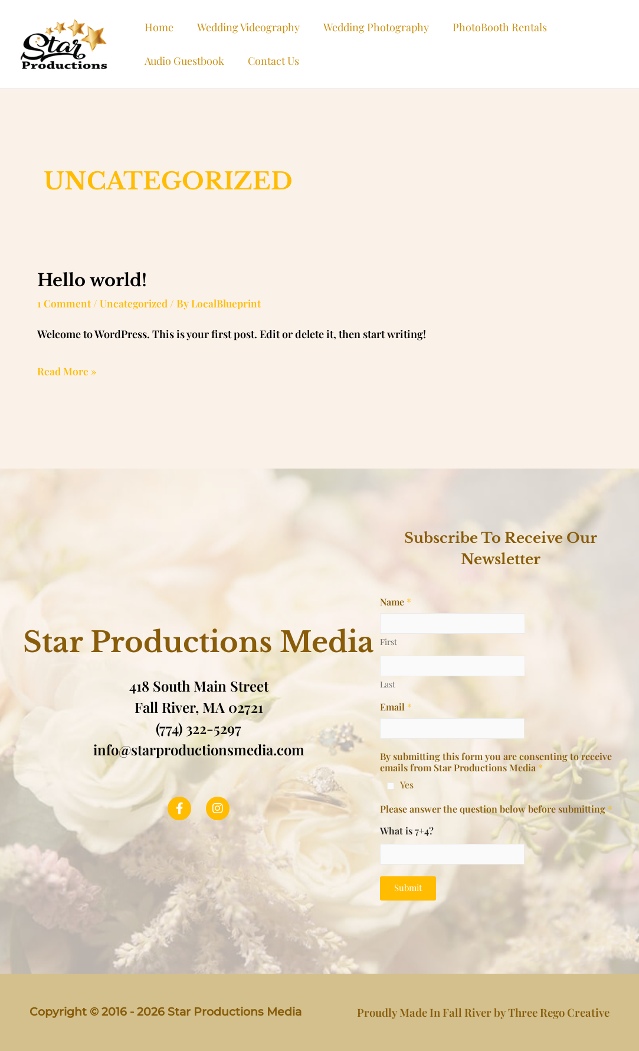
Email (396, 706)
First (388, 641)
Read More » (67, 369)
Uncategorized (135, 303)
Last (387, 684)
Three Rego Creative (558, 1011)
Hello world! (95, 280)
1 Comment (64, 303)
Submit (408, 887)
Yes (407, 784)
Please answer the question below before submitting (496, 808)
